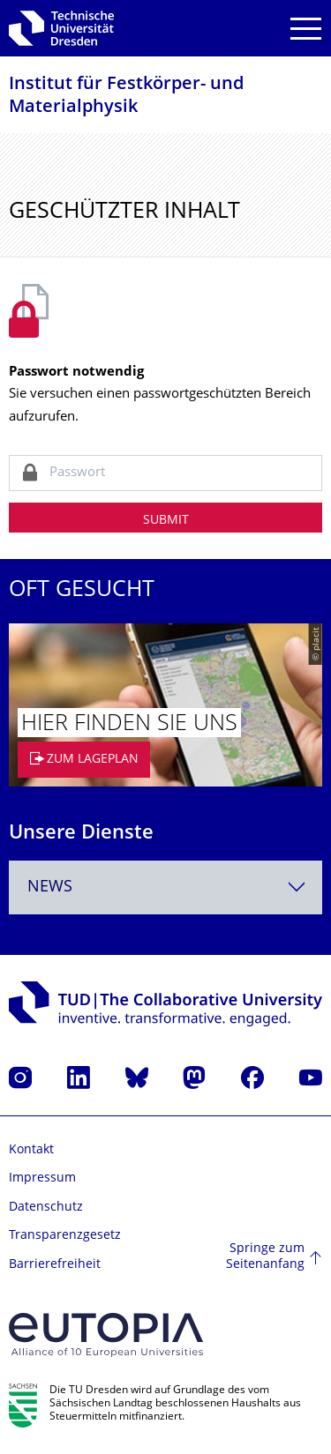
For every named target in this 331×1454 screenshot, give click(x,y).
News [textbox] (49, 887)
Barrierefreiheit (55, 1265)
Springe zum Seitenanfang (265, 1257)
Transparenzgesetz (65, 1235)
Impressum (42, 1178)
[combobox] (165, 887)
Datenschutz (46, 1207)
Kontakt (31, 1150)
